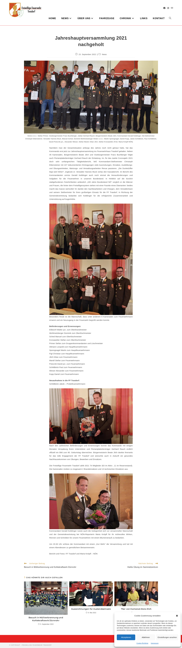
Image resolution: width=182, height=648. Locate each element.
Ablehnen (146, 637)
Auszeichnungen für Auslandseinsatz (91, 609)
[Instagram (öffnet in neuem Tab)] (168, 8)
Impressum (154, 643)
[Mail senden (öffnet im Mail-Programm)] (172, 8)
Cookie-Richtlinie (142, 643)
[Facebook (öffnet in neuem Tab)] (164, 8)
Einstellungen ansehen (167, 637)
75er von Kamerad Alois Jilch (136, 609)
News (104, 54)
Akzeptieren (126, 637)
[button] (177, 615)
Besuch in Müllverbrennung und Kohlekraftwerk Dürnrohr (46, 619)
